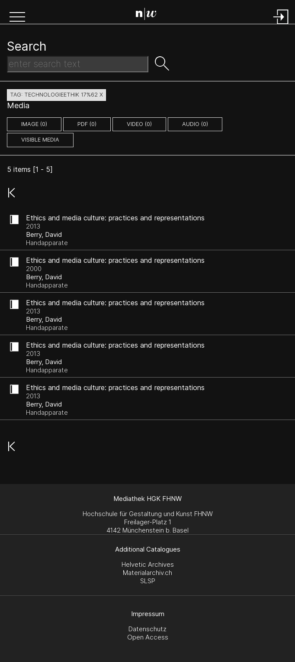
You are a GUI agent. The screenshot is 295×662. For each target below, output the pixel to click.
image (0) (34, 124)
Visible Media (40, 139)
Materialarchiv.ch (147, 572)
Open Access (147, 637)
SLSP (147, 581)
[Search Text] (77, 64)
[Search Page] (149, 15)
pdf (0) (86, 124)
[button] (17, 18)
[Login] (281, 25)
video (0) (139, 124)
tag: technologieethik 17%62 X (56, 94)
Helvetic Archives (148, 564)
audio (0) (195, 124)
